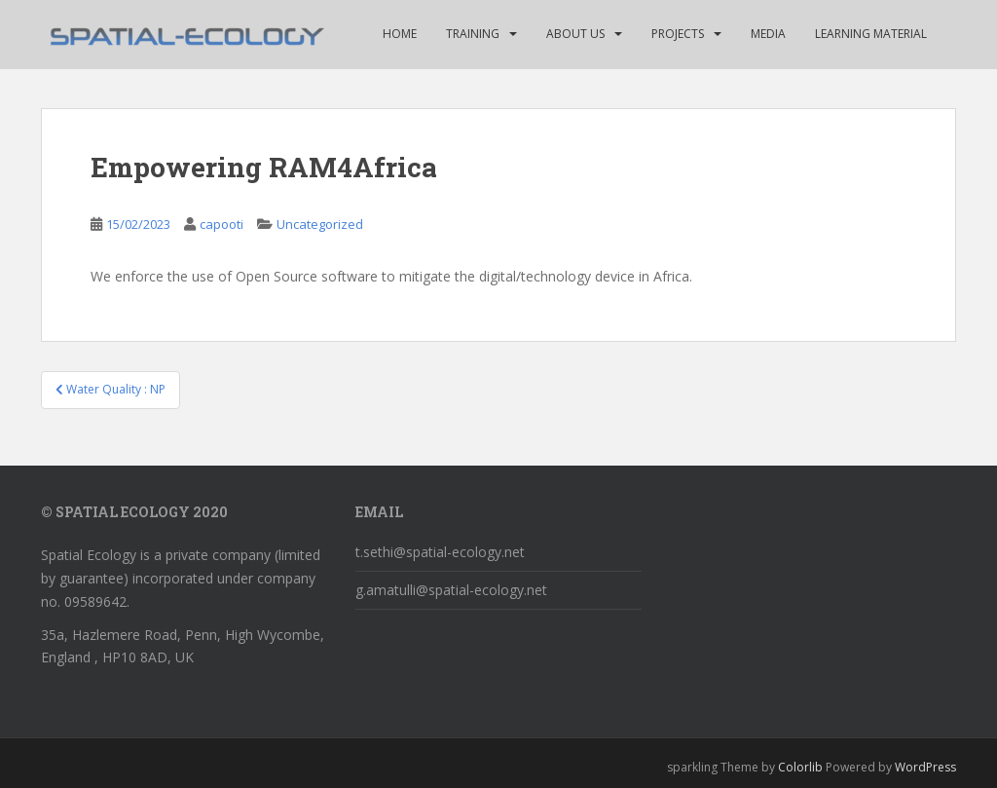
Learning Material (871, 33)
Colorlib (800, 767)
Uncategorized (320, 224)
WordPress (925, 767)
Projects (677, 33)
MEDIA (768, 33)
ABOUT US (575, 33)
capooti (221, 224)
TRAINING (472, 33)
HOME (400, 33)
